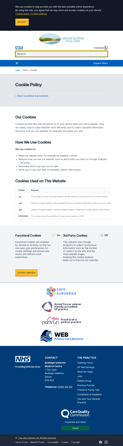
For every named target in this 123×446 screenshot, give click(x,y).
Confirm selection (26, 272)
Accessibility (53, 442)
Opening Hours (85, 362)
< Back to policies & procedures (31, 96)
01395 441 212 (65, 387)
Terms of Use (21, 442)
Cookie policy (22, 13)
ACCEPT (22, 22)
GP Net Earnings (85, 367)
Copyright (75, 442)
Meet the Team (85, 371)
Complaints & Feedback (89, 394)
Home (17, 70)
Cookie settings (39, 13)
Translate (101, 48)
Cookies (65, 442)
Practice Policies (85, 385)
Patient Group (84, 381)
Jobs (79, 376)
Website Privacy (37, 442)
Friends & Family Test (88, 390)
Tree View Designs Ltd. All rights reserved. (37, 438)
